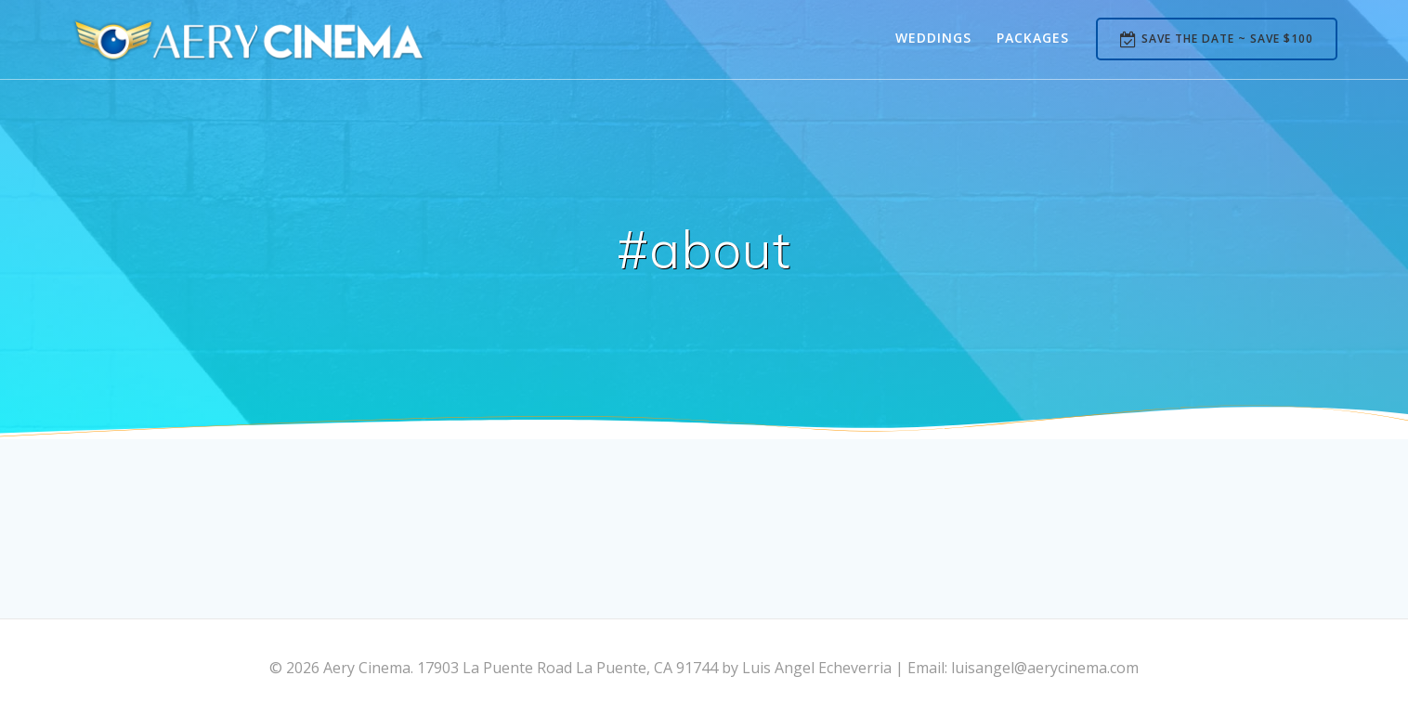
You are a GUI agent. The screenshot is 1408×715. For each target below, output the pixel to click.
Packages (1033, 37)
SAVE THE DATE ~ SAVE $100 (1217, 39)
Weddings (933, 37)
